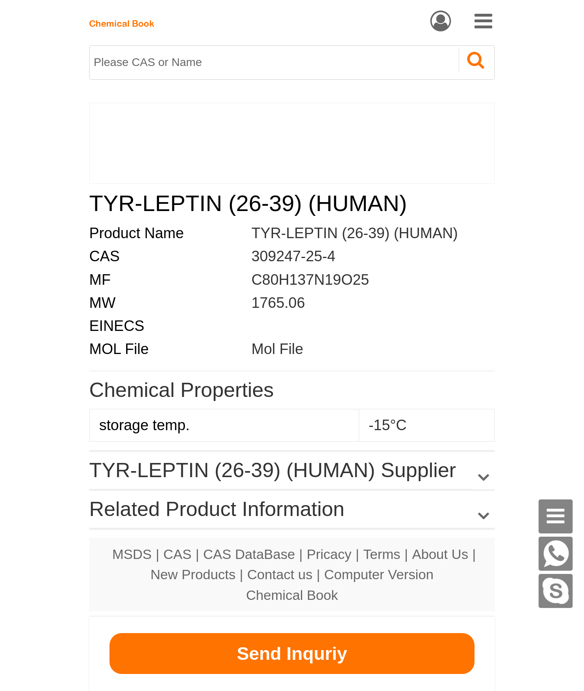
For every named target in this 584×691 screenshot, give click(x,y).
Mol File (277, 349)
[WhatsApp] (556, 554)
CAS (177, 554)
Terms (381, 554)
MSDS (132, 554)
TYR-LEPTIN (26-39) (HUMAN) (354, 233)
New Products (193, 574)
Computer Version (379, 574)
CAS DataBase (249, 554)
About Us (440, 554)
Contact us (280, 574)
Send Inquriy (292, 653)
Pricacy (329, 554)
